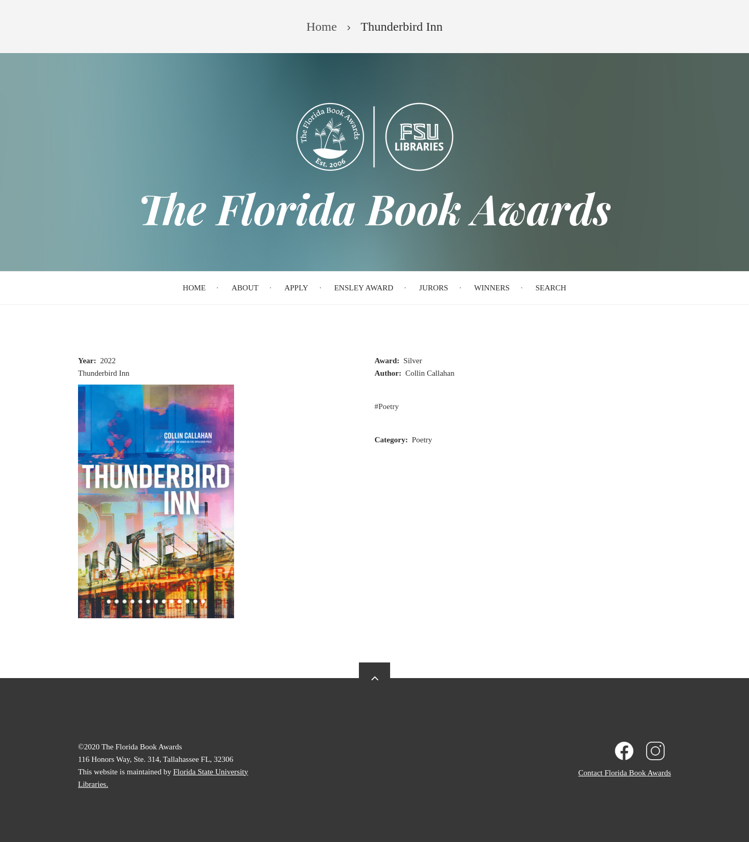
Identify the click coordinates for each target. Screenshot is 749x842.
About (245, 288)
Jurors (433, 288)
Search (551, 288)
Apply (296, 288)
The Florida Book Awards (374, 208)
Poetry (389, 406)
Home (194, 288)
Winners (491, 288)
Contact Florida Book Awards (624, 773)
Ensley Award (363, 288)
